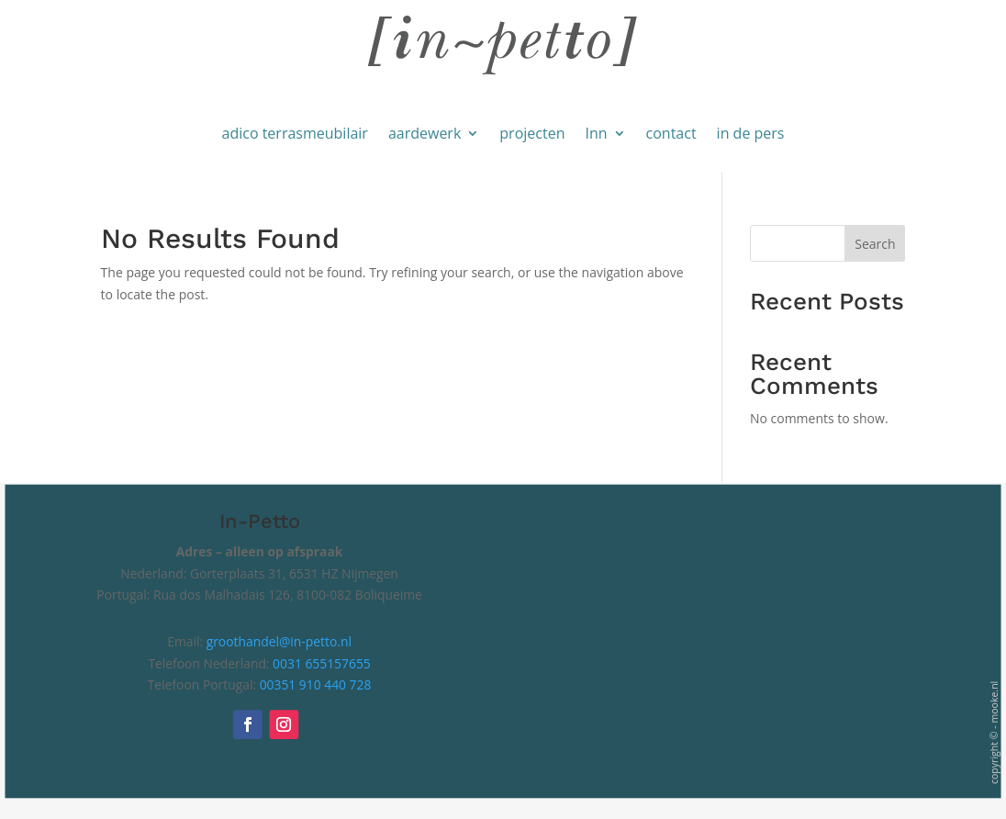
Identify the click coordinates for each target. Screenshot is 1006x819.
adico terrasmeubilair (295, 133)
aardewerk (424, 133)
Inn (596, 133)
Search (875, 243)
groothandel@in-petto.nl (279, 642)
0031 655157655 (322, 663)
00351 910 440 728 (316, 685)
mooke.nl (994, 702)
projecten (531, 133)
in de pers (751, 133)
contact (671, 133)
